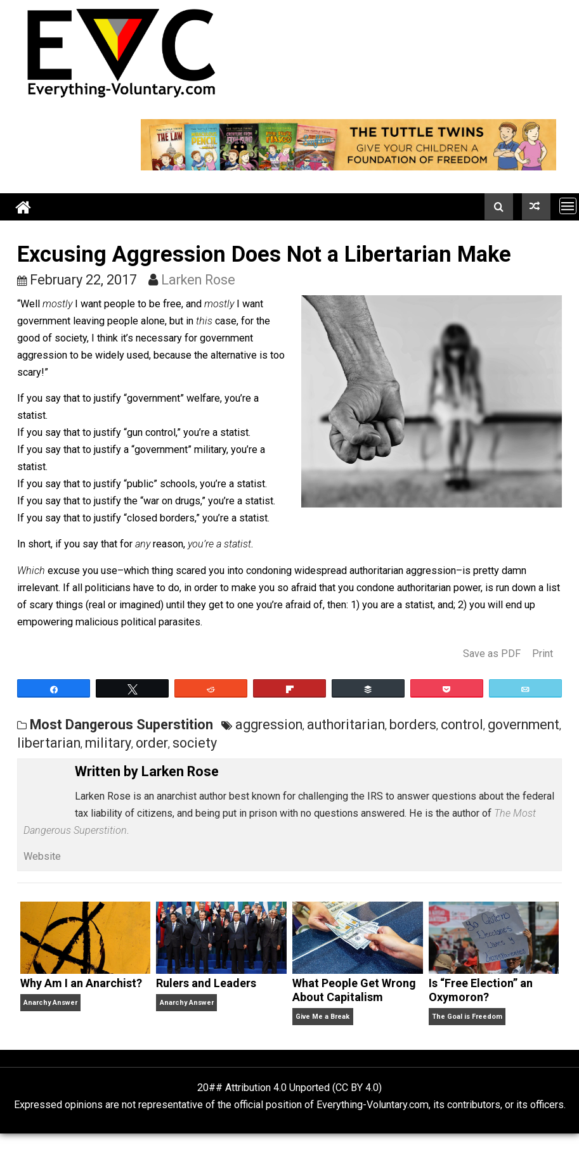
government (523, 724)
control (462, 724)
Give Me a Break (322, 1016)
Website (42, 856)
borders (412, 724)
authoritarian (346, 724)
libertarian (49, 743)
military (108, 743)
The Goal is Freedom (467, 1016)
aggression (269, 724)
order (152, 743)
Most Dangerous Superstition (121, 724)
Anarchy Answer (50, 1003)
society (194, 743)
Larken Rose (198, 280)
